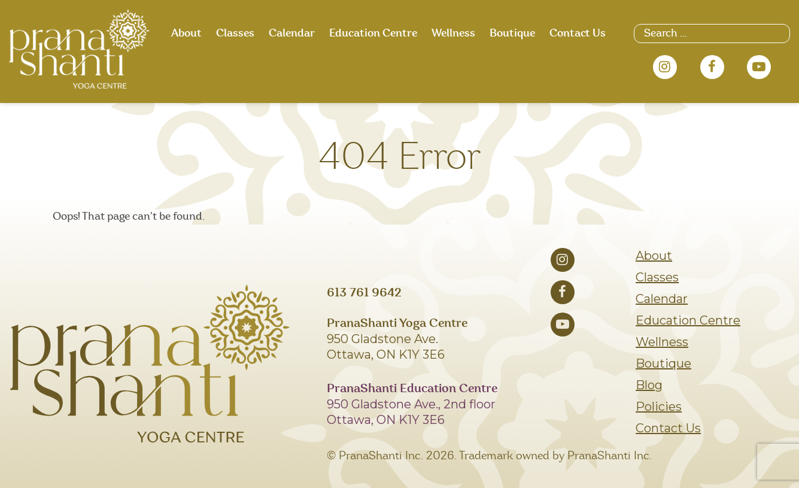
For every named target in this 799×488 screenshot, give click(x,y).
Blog (649, 385)
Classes (235, 33)
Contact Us (577, 33)
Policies (659, 406)
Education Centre (373, 33)
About (186, 33)
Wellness (453, 33)
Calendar (292, 33)
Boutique (512, 33)
